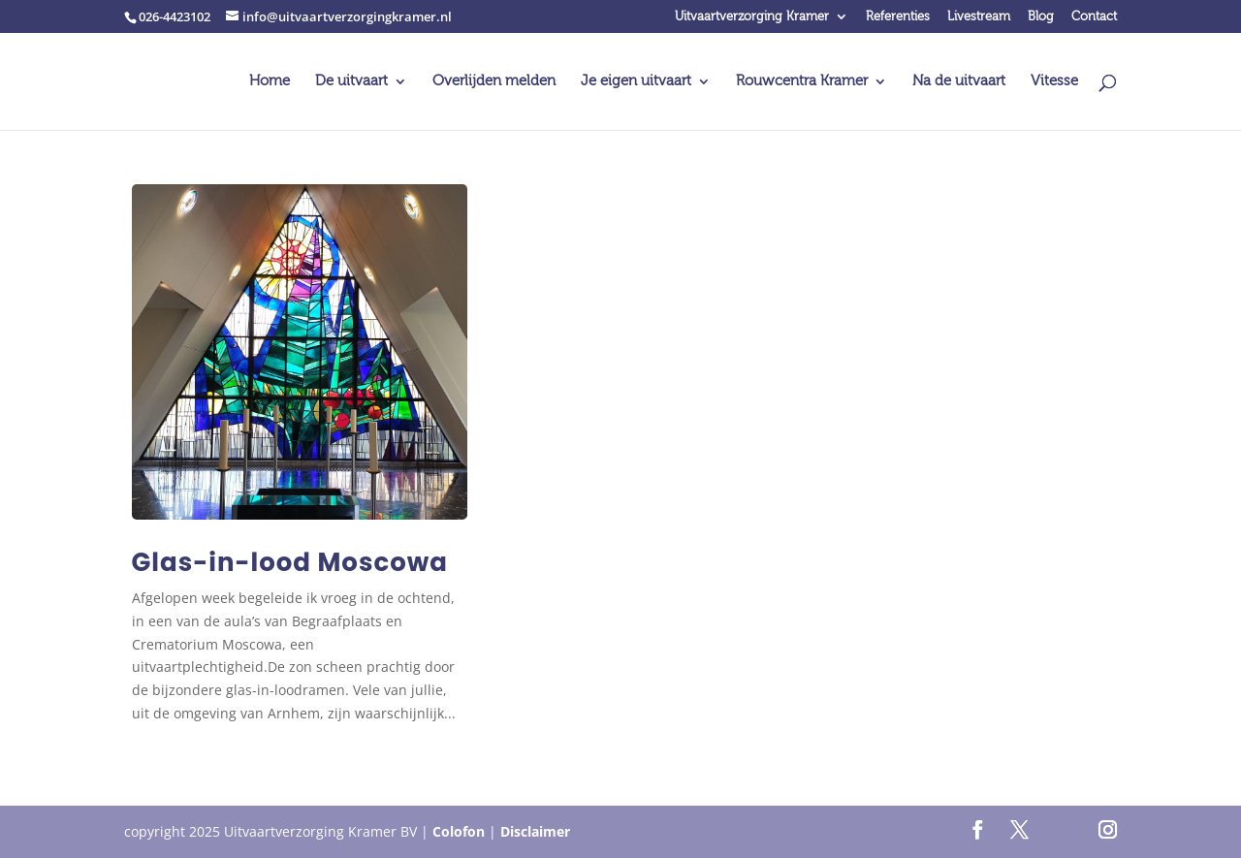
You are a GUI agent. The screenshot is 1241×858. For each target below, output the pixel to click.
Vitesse (1054, 82)
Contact (1094, 17)
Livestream (978, 17)
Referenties (898, 17)
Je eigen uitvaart (636, 82)
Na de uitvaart (958, 82)
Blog (1041, 17)
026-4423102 (174, 16)
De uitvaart (351, 82)
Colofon (458, 831)
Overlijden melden (494, 82)
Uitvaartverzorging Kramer (752, 17)
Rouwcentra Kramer (802, 82)
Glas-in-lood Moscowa (290, 562)
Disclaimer (535, 831)
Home (269, 82)
